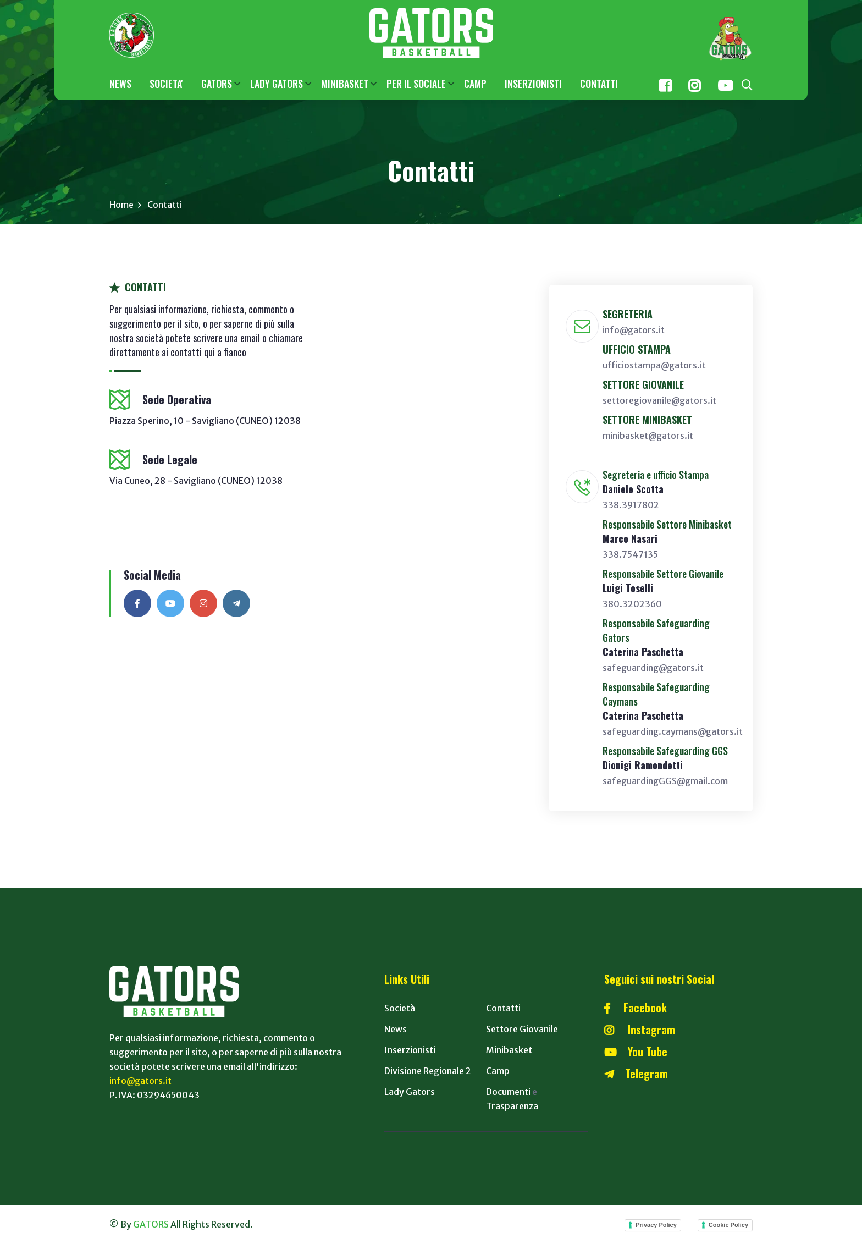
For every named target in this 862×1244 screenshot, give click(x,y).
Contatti (503, 1008)
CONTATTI (599, 83)
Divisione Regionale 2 (427, 1071)
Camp (498, 1071)
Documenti (508, 1092)
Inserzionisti (409, 1050)
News (395, 1029)
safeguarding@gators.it (653, 668)
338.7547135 (630, 554)
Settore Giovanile (522, 1029)
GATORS (216, 83)
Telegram (636, 1074)
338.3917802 (631, 505)
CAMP (475, 83)
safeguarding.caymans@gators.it (673, 731)
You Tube (635, 1052)
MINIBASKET (344, 83)
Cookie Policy (728, 1225)
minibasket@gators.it (648, 436)
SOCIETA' (166, 83)
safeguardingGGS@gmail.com (665, 781)
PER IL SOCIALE (416, 83)
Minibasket (509, 1050)
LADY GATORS (276, 83)
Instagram (639, 1030)
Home (121, 205)
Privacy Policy (656, 1225)
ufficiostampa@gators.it (654, 365)
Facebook (635, 1008)
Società (399, 1008)
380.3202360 (632, 604)
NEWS (120, 83)
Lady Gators (409, 1092)
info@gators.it (634, 330)
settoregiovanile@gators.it (659, 400)
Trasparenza (512, 1106)
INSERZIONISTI (533, 83)
